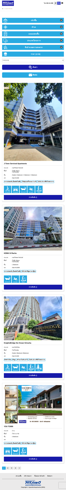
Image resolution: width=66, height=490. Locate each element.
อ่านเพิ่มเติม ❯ (33, 197)
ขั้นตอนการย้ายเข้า (39, 476)
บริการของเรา (28, 476)
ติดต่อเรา (49, 476)
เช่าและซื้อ (18, 476)
